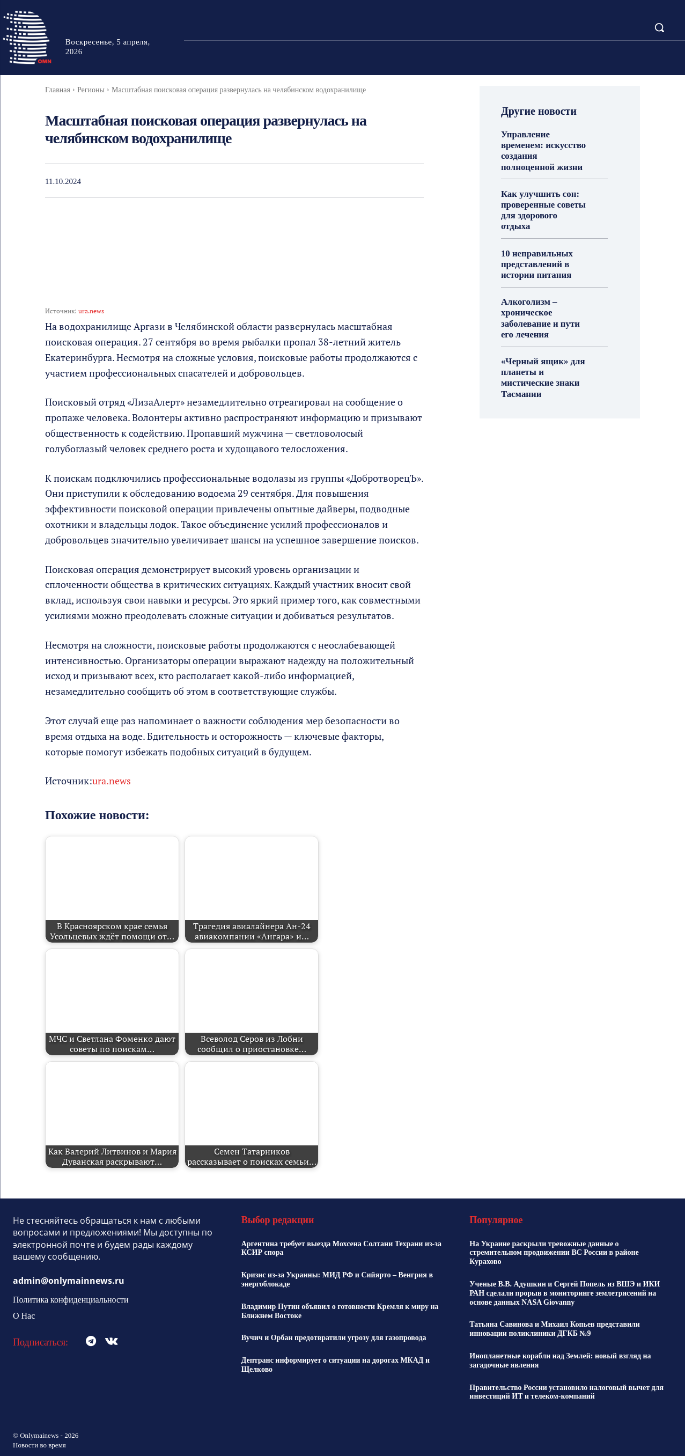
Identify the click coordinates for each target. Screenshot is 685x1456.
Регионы (91, 90)
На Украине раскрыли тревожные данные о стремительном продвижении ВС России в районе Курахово (554, 1253)
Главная (57, 90)
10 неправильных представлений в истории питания (535, 248)
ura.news (91, 311)
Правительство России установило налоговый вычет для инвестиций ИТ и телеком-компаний (566, 1392)
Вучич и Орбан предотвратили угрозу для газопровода (333, 1338)
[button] (659, 27)
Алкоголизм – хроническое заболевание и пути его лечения (538, 301)
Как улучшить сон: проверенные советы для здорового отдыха (543, 202)
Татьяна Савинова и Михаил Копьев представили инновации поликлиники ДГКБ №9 (554, 1328)
